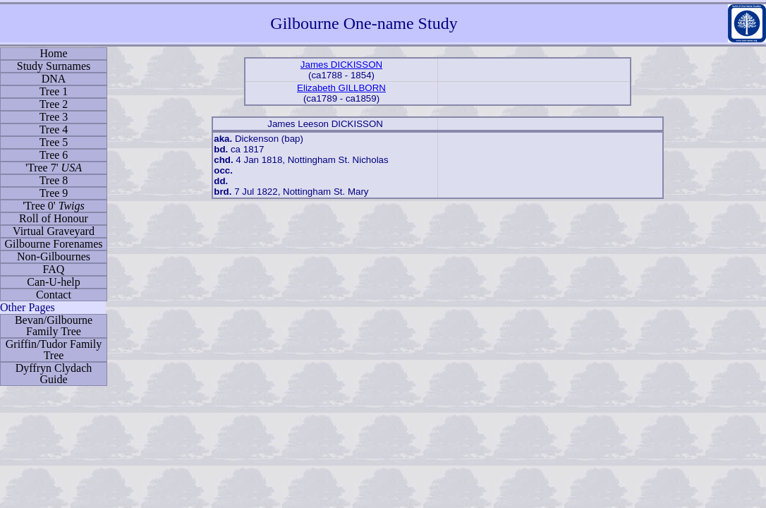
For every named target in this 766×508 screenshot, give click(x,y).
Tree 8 (53, 180)
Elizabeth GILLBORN (341, 88)
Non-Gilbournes (53, 256)
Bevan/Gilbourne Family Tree (53, 325)
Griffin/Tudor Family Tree (54, 349)
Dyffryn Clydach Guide (54, 373)
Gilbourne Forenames (53, 244)
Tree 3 (53, 117)
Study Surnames (53, 66)
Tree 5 (53, 142)
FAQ (54, 269)
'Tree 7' (53, 168)
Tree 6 (53, 155)
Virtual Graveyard (54, 231)
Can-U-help (53, 282)
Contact (53, 295)
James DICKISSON (341, 64)
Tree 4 (53, 129)
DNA (54, 79)
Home (53, 53)
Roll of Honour (53, 218)
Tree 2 (53, 104)
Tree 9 (53, 193)
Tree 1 (53, 91)
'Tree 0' (54, 206)
